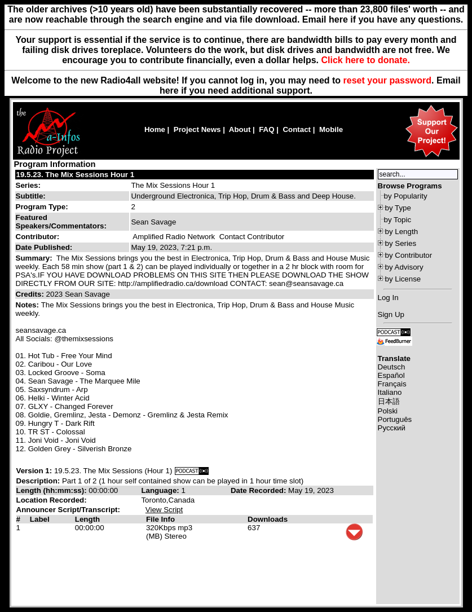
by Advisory (404, 267)
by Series (401, 243)
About (240, 129)
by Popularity (405, 196)
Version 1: (34, 470)
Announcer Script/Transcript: (68, 509)
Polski (388, 411)
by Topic (398, 219)
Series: (28, 185)
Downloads (268, 519)
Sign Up (391, 314)
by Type (398, 208)
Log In (388, 297)
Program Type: (42, 206)
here (169, 90)
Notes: (28, 305)
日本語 (389, 401)
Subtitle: (31, 196)
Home (154, 129)
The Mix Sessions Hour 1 (173, 185)
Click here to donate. (365, 60)
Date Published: (44, 247)
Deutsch (391, 367)
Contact (297, 129)
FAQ (266, 129)
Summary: (35, 258)
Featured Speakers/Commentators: (61, 221)
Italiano (390, 392)
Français (392, 384)
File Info (160, 519)
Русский (391, 428)
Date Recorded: (259, 490)
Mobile (331, 129)
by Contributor (409, 255)
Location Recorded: (51, 500)
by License (403, 279)
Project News (197, 129)
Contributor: (38, 236)
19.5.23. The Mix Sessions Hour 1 (75, 174)
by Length (401, 231)
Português (395, 419)
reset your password (387, 80)
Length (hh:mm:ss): (52, 490)
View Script (164, 509)
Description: (39, 481)
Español (391, 375)
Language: (161, 490)
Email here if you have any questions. (382, 19)
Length (87, 519)
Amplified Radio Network (174, 236)
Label (40, 519)
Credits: (31, 294)
